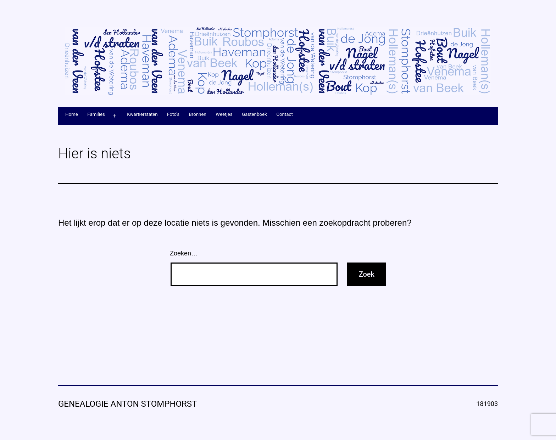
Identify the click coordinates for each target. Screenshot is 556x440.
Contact (284, 114)
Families (96, 114)
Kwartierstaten (142, 114)
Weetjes (224, 114)
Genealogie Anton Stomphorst (127, 404)
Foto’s (173, 114)
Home (71, 114)
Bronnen (197, 114)
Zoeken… (184, 253)
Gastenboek (254, 114)
